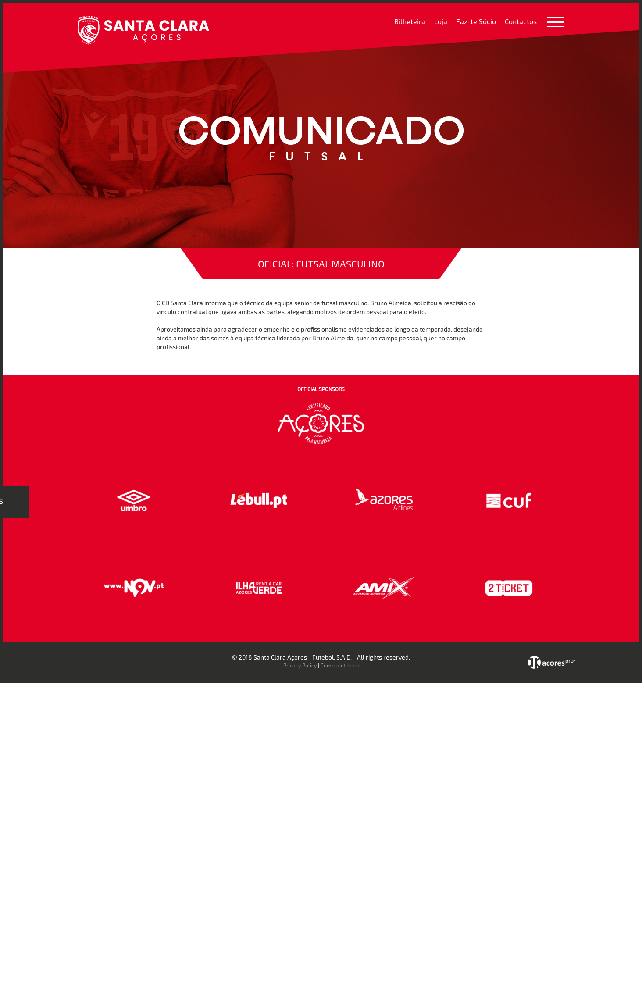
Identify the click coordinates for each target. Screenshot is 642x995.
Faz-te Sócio (476, 21)
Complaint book (340, 665)
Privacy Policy (300, 665)
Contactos (521, 21)
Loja (440, 21)
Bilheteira (409, 21)
